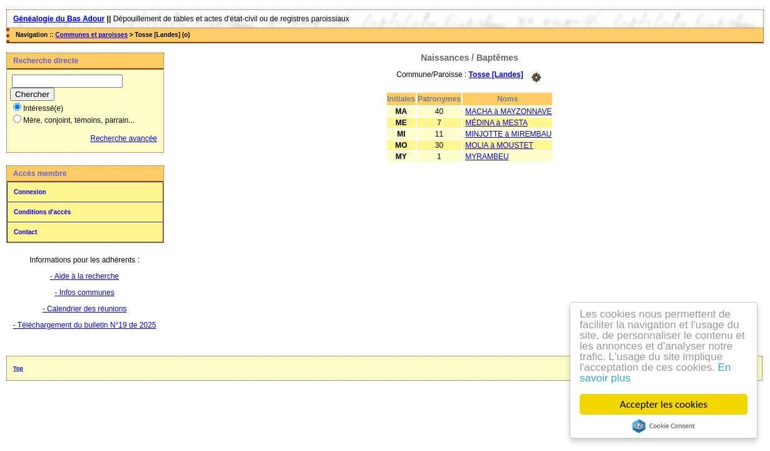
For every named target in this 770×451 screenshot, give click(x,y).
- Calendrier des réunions (85, 308)
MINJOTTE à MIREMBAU (508, 134)
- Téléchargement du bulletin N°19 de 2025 (85, 325)
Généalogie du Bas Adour (59, 18)
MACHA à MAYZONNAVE (508, 111)
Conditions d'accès (42, 212)
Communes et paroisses (91, 34)
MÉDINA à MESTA (496, 122)
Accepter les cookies (664, 404)
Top (18, 368)
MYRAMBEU (486, 156)
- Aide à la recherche (84, 276)
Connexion (30, 192)
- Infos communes (84, 292)
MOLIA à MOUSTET (499, 145)
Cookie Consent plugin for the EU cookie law (663, 426)
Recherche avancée (123, 138)
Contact (25, 232)
